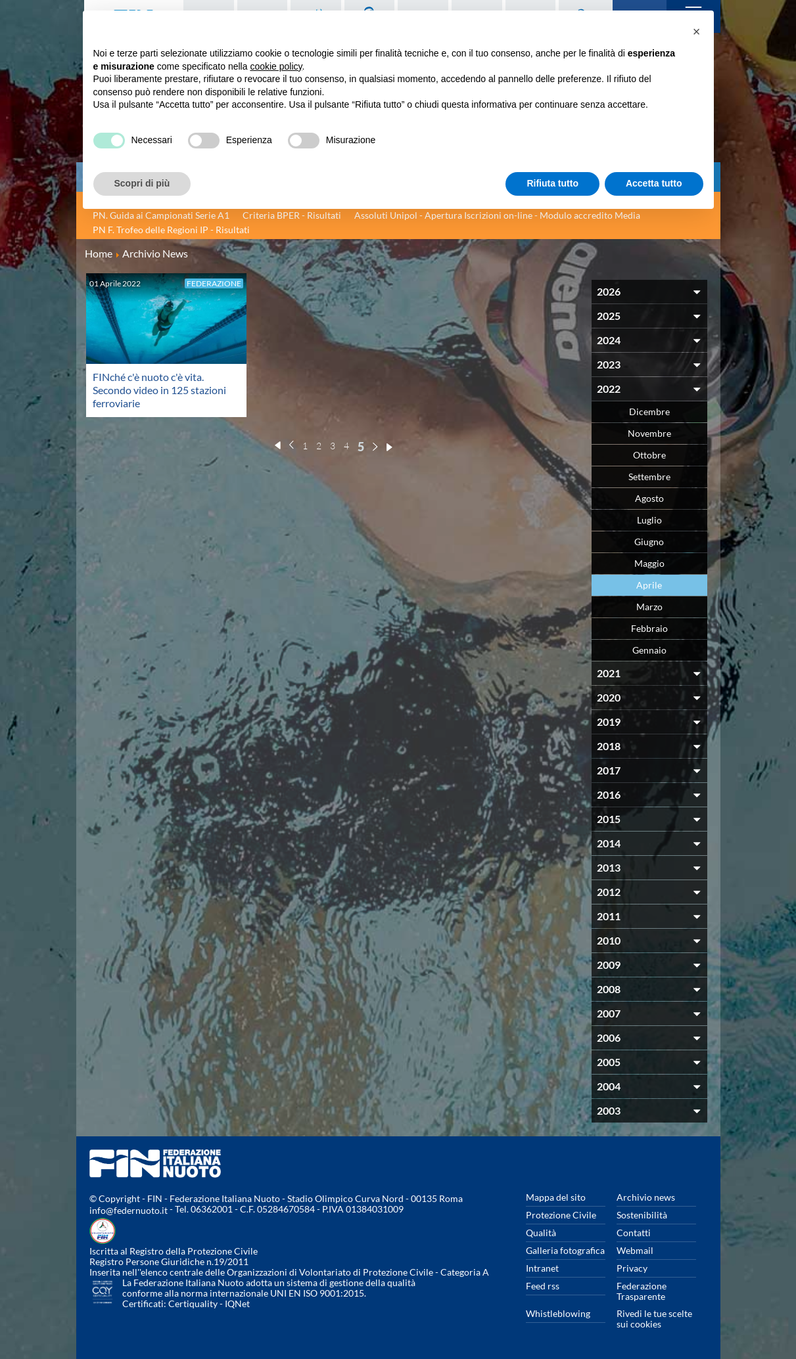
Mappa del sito (556, 1197)
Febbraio (649, 628)
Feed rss (542, 1285)
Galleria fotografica (565, 1250)
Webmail (635, 1250)
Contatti (634, 1232)
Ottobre (649, 454)
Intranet (542, 1268)
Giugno (649, 541)
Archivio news (646, 1197)
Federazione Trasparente (642, 1291)
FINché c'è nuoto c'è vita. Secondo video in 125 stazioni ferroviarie (159, 389)
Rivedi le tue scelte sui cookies (654, 1318)
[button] (696, 31)
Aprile (649, 584)
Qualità (541, 1232)
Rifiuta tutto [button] (552, 183)
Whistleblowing (558, 1313)
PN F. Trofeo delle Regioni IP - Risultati (171, 229)
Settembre (649, 476)
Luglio (649, 519)
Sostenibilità (642, 1214)
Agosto (649, 498)
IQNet (237, 1303)
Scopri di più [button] (142, 183)
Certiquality (193, 1303)
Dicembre (649, 411)
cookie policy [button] (276, 66)
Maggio (649, 563)
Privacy (632, 1268)
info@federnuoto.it (128, 1210)
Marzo (649, 606)
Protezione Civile (561, 1214)
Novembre (649, 433)
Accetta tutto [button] (654, 183)
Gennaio (649, 650)
